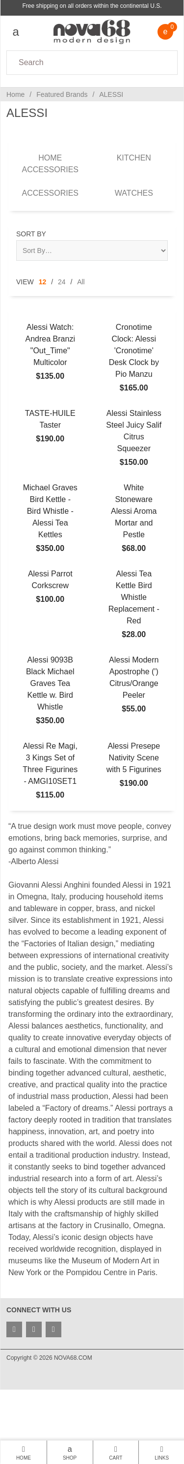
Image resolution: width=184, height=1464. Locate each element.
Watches (134, 193)
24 (62, 282)
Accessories (50, 193)
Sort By (31, 234)
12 (43, 282)
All (81, 282)
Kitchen (134, 158)
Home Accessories (50, 164)
